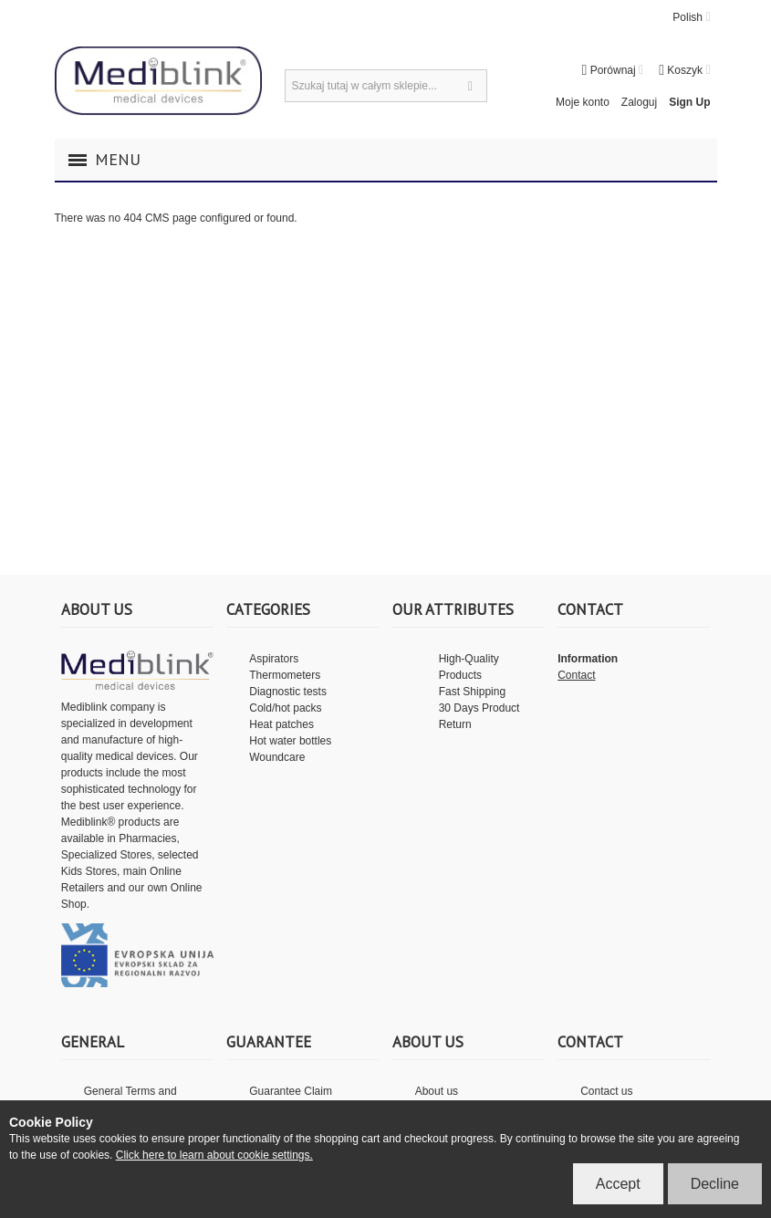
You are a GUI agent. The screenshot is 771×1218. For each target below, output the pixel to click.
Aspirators (273, 658)
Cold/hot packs (285, 708)
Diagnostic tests (288, 691)
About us (436, 1091)
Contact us (606, 1091)
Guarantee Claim (290, 1091)
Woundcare (277, 757)
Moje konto (583, 102)
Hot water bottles (290, 740)
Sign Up (689, 102)
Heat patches (281, 724)
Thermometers (284, 675)
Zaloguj (639, 102)
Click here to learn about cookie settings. (214, 1155)
